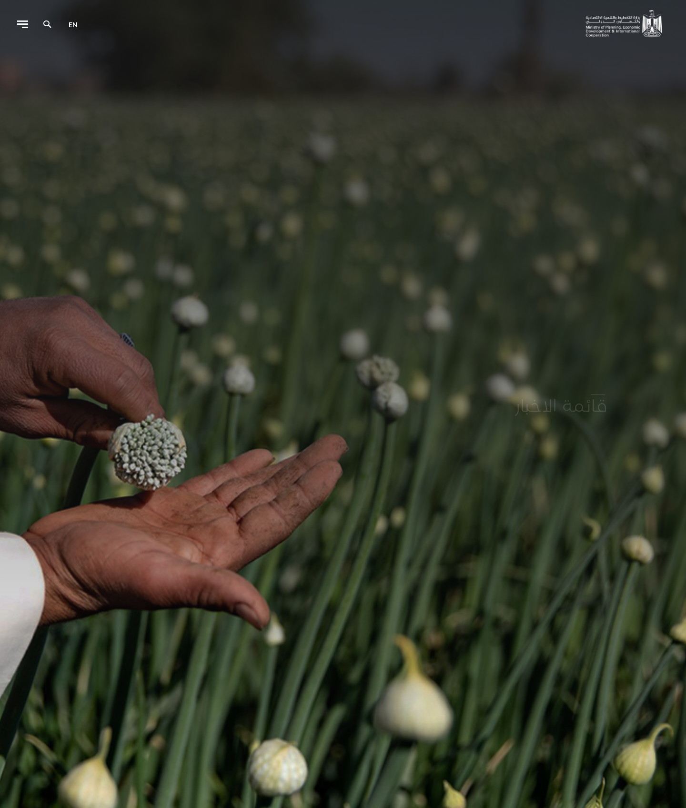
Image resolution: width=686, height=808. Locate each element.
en (73, 24)
